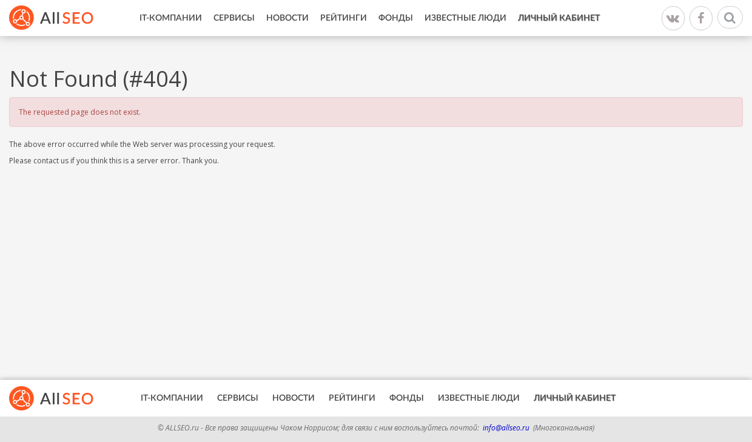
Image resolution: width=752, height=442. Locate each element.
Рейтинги (343, 18)
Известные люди (465, 18)
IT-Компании (170, 18)
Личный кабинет (559, 18)
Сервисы (234, 18)
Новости (287, 18)
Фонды (395, 18)
